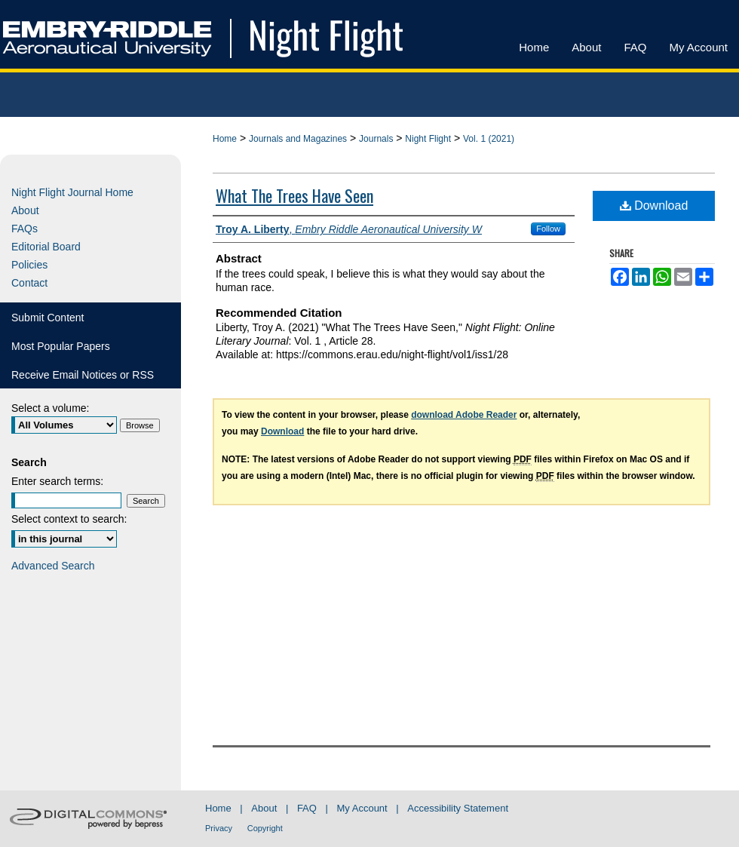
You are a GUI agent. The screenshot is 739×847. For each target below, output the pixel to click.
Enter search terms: (57, 481)
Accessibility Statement (457, 808)
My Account (362, 808)
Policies (29, 265)
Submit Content (47, 317)
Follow (548, 228)
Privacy (218, 828)
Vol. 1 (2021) (488, 138)
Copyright (265, 828)
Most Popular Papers (60, 346)
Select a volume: (50, 408)
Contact (29, 283)
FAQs (24, 228)
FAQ (307, 808)
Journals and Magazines (298, 138)
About (25, 210)
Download (654, 205)
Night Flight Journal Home (72, 192)
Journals (376, 138)
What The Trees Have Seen (294, 195)
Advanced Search (53, 566)
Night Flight (428, 138)
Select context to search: (69, 519)
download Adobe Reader (464, 415)
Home (225, 138)
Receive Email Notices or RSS (82, 375)
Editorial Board (46, 247)
